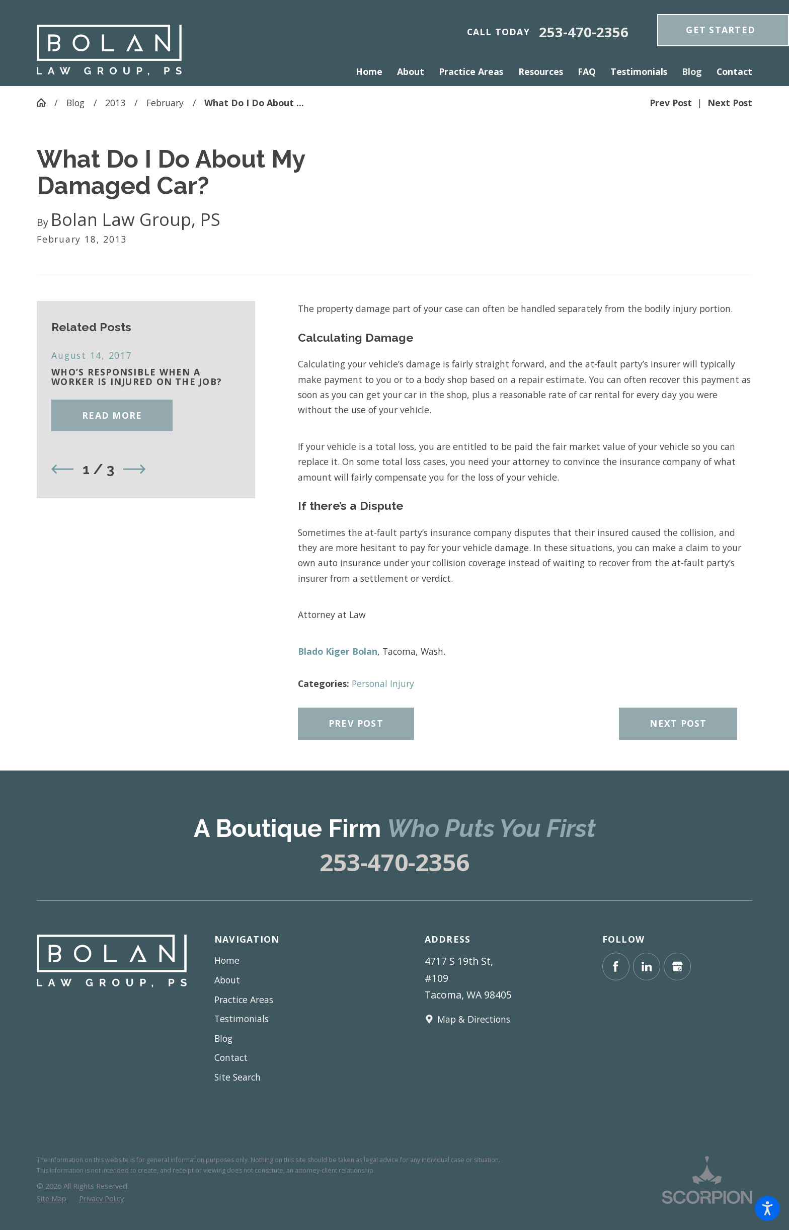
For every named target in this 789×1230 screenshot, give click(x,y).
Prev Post (356, 723)
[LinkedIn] (646, 966)
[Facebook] (615, 966)
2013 (115, 103)
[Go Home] (45, 102)
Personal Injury (383, 683)
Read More (112, 415)
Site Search (237, 1077)
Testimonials (241, 1019)
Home (227, 960)
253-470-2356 (583, 32)
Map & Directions (473, 1019)
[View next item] (134, 469)
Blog (75, 103)
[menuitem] (373, 71)
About (227, 980)
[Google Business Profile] (677, 966)
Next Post (678, 723)
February (165, 103)
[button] (767, 1208)
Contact (231, 1057)
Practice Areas (243, 999)
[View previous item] (62, 469)
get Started (720, 30)
